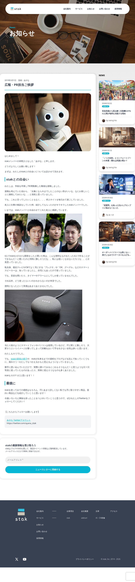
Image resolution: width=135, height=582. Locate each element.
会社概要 (84, 511)
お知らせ (90, 9)
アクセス (113, 511)
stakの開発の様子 (19, 358)
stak (68, 518)
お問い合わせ (104, 9)
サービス (78, 9)
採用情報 (118, 9)
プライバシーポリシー (85, 559)
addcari (84, 518)
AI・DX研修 (100, 518)
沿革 (97, 511)
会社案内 (67, 9)
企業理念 (70, 511)
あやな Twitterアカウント (19, 420)
